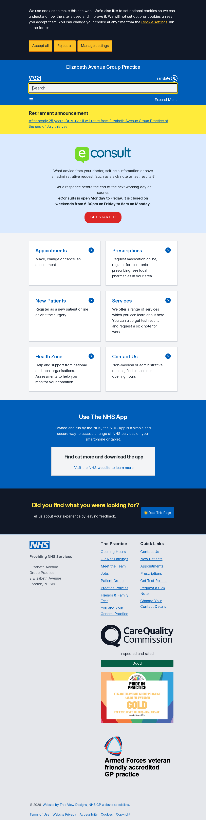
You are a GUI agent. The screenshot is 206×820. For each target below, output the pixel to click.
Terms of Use (39, 814)
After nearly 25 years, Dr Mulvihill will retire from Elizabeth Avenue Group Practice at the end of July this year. (98, 124)
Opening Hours (113, 552)
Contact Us (149, 552)
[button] (65, 263)
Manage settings (95, 46)
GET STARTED (103, 217)
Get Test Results (153, 581)
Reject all (64, 46)
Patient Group (112, 581)
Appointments (151, 566)
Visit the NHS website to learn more (103, 468)
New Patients (151, 559)
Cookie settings (154, 22)
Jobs (105, 573)
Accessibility (88, 814)
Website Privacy (64, 814)
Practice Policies (114, 588)
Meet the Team (113, 566)
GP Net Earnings (114, 559)
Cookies (107, 814)
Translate (166, 78)
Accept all (40, 46)
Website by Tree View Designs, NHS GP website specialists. (86, 805)
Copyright (123, 814)
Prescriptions (151, 573)
